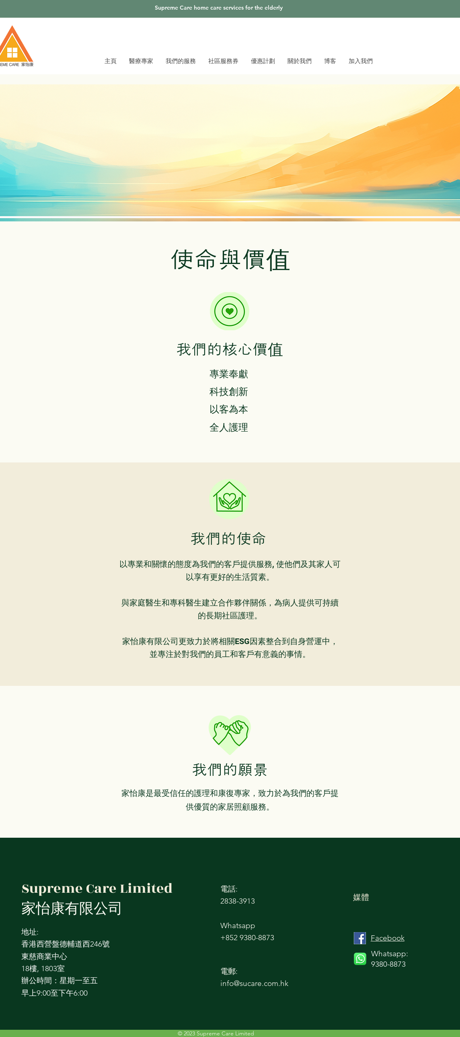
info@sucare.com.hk (254, 983)
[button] (299, 61)
